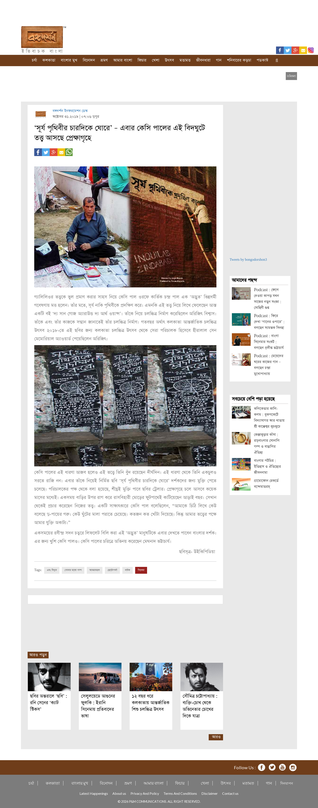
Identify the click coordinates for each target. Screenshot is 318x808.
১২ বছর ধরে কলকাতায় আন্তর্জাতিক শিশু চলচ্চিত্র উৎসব (150, 703)
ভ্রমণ (104, 60)
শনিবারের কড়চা (239, 60)
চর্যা (34, 60)
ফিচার (142, 60)
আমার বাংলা (122, 60)
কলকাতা (48, 60)
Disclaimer (209, 793)
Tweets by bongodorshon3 (248, 260)
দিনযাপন (286, 783)
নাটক (127, 570)
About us (119, 793)
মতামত (185, 60)
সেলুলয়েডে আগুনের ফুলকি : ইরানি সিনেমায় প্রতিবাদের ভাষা (98, 706)
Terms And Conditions (180, 793)
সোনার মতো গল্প (73, 570)
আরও (216, 737)
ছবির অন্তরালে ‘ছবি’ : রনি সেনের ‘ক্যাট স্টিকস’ (48, 703)
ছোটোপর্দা (112, 570)
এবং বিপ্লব (52, 570)
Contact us (230, 793)
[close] (291, 76)
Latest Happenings (94, 793)
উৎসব (169, 60)
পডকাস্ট (262, 60)
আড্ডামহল (94, 570)
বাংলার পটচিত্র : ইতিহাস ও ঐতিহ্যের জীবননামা (267, 466)
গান (218, 60)
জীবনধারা (203, 60)
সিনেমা (141, 570)
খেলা (155, 60)
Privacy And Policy (145, 793)
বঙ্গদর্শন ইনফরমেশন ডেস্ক (70, 111)
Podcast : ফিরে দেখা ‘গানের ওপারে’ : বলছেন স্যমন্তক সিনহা (269, 321)
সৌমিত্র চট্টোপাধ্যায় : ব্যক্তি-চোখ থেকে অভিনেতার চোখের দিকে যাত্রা (200, 706)
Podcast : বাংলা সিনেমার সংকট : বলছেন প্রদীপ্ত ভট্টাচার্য (269, 341)
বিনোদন (89, 60)
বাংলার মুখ (69, 60)
